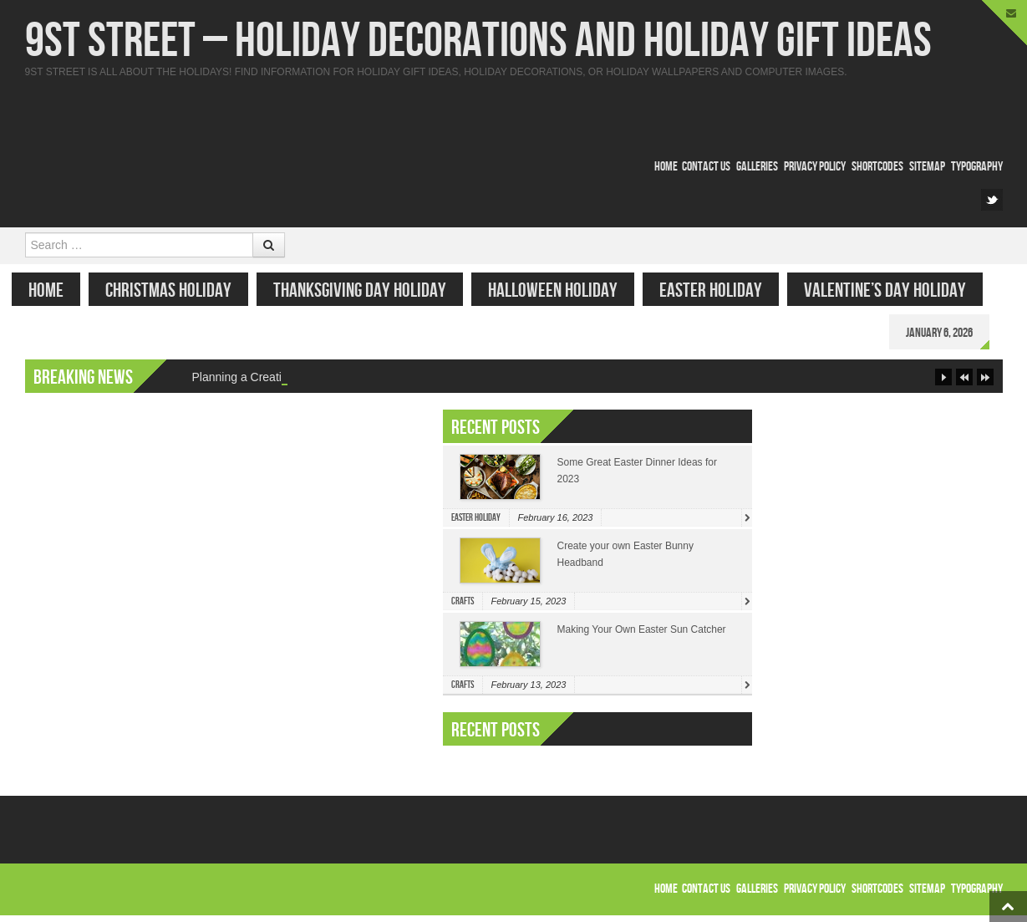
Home (666, 167)
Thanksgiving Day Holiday (373, 290)
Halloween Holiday (566, 290)
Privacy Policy (815, 167)
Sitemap (927, 167)
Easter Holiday (724, 290)
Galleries (757, 167)
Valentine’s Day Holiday (898, 290)
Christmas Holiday (182, 290)
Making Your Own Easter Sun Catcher (641, 636)
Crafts (462, 608)
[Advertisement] (354, 114)
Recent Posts (495, 737)
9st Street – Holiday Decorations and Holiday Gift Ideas (478, 41)
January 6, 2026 (952, 333)
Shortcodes (877, 167)
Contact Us (706, 167)
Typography (977, 167)
